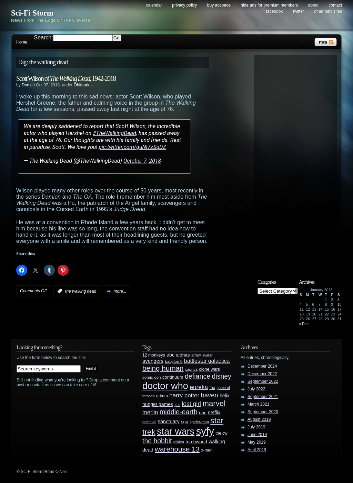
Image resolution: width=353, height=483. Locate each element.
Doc (25, 85)
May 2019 (257, 442)
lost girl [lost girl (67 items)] (191, 403)
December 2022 (262, 373)
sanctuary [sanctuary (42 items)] (169, 421)
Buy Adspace (219, 5)
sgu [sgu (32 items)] (184, 421)
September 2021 (263, 396)
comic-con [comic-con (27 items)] (151, 377)
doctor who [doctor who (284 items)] (165, 385)
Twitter (298, 11)
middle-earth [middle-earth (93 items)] (179, 412)
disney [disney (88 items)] (221, 376)
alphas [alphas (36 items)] (183, 355)
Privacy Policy (184, 5)
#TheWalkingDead (114, 133)
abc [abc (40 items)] (170, 355)
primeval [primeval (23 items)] (149, 422)
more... (119, 291)
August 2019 (259, 419)
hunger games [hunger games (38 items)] (157, 404)
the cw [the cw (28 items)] (221, 433)
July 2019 (256, 427)
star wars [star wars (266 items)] (175, 431)
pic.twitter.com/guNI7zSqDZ (132, 147)
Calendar (154, 5)
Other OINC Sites (328, 11)
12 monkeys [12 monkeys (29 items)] (153, 355)
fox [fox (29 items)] (212, 387)
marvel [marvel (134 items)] (213, 403)
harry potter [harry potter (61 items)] (184, 395)
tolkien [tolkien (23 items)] (178, 442)
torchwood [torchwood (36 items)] (196, 441)
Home (21, 42)
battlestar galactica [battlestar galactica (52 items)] (207, 361)
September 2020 (263, 411)
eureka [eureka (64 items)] (199, 386)
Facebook (274, 11)
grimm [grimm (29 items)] (162, 396)
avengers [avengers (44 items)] (152, 361)
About (313, 5)
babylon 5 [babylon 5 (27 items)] (173, 361)
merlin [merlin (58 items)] (150, 412)
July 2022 (256, 389)
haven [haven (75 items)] (209, 395)
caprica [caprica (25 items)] (191, 369)
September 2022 (263, 381)
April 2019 (257, 449)
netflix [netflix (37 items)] (214, 412)
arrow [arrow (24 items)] (196, 355)
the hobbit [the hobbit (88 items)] (157, 441)
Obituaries (83, 85)
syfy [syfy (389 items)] (205, 431)
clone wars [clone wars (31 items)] (209, 369)
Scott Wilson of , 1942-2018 (65, 78)
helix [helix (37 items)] (224, 395)
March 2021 (258, 404)
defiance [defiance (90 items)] (197, 376)
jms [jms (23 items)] (177, 404)
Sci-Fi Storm (32, 13)
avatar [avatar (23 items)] (207, 355)
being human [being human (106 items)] (163, 368)
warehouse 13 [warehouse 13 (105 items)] (177, 449)
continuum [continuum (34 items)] (172, 377)
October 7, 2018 (142, 161)
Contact (335, 5)
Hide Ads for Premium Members (269, 5)
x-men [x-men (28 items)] (206, 450)
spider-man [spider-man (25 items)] (199, 422)
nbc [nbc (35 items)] (202, 412)
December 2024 (262, 366)
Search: (43, 37)
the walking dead (80, 291)
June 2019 (257, 434)
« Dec (304, 324)
